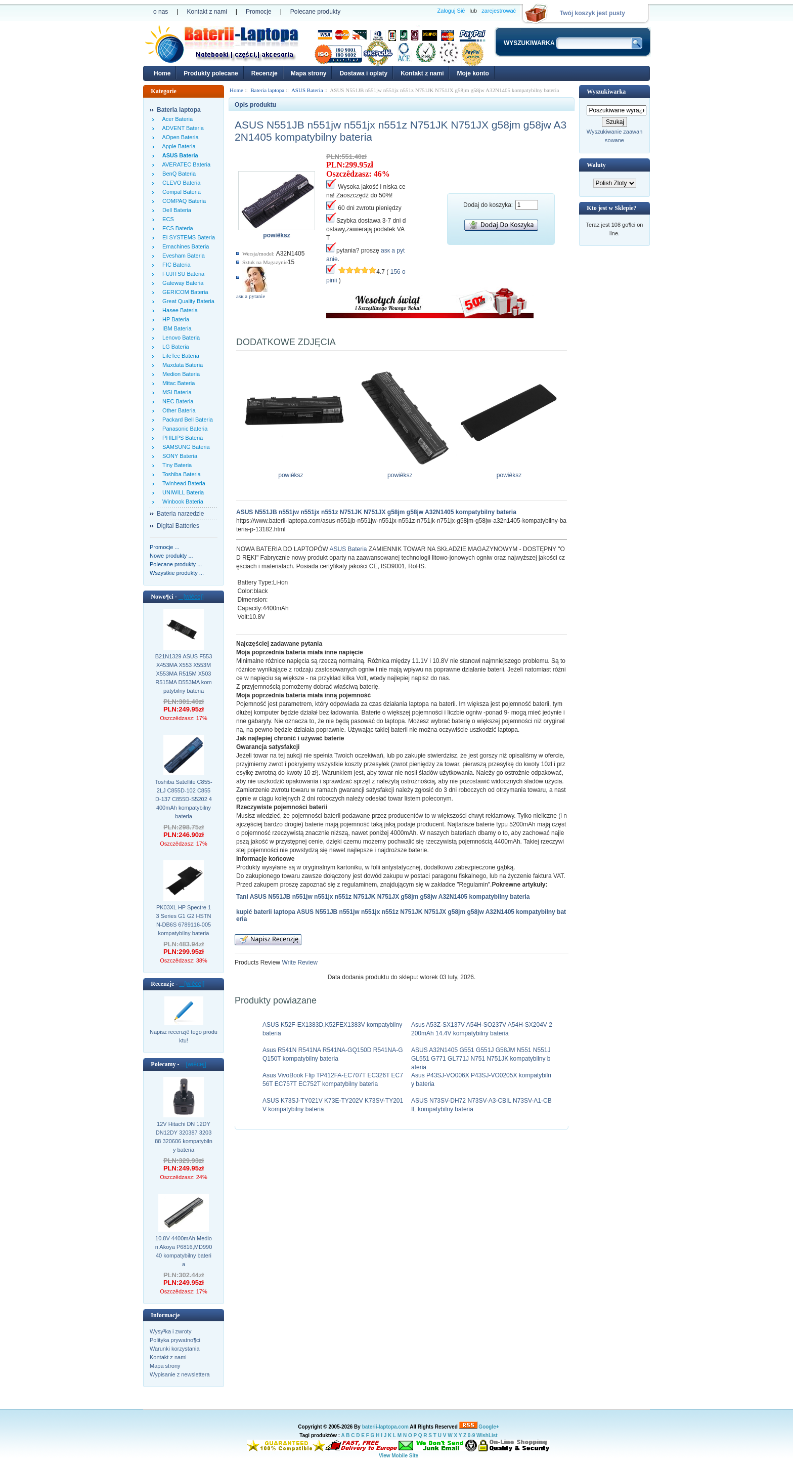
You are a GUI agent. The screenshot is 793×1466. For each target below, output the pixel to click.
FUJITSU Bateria (181, 274)
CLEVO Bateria (179, 183)
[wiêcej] (191, 596)
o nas (160, 11)
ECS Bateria (176, 228)
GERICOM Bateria (183, 292)
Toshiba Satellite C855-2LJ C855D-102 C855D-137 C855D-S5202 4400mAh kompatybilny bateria (183, 799)
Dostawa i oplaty (363, 73)
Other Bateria (177, 410)
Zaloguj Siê (451, 11)
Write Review (299, 962)
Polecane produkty (315, 11)
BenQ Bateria (177, 174)
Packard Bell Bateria (186, 419)
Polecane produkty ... (176, 564)
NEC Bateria (176, 401)
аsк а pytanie (250, 296)
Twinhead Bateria (182, 483)
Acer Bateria (176, 119)
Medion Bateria (179, 374)
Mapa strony (309, 73)
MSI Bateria (175, 392)
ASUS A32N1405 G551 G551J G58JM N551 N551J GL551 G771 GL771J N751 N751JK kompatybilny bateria (481, 1058)
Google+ (488, 1427)
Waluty (596, 165)
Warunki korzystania (175, 1349)
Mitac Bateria (177, 383)
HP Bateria (174, 319)
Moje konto (473, 73)
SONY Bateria (178, 456)
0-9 (471, 1435)
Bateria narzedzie (180, 513)
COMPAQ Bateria (182, 201)
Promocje (259, 11)
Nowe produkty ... (171, 556)
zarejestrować (498, 11)
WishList (487, 1435)
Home (162, 73)
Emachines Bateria (184, 246)
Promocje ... (165, 547)
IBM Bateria (175, 328)
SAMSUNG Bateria (184, 447)
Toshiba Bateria (180, 474)
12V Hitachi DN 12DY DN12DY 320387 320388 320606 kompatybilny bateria (183, 1137)
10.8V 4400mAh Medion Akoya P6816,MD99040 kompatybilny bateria (183, 1251)
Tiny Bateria (175, 465)
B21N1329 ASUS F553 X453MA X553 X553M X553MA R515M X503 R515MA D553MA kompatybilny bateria (183, 673)
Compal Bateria (180, 192)
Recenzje (264, 73)
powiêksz (293, 472)
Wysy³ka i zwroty (170, 1331)
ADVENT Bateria (181, 128)
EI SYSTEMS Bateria (187, 237)
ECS (166, 219)
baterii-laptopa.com (385, 1427)
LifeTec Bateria (179, 356)
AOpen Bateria (179, 137)
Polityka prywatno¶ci (175, 1340)
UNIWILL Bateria (181, 492)
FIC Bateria (175, 265)
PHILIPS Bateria (181, 438)
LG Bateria (174, 347)
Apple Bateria (177, 146)
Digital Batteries (178, 525)
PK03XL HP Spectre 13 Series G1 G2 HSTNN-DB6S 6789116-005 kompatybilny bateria (183, 920)
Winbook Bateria (181, 501)
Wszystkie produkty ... (177, 573)
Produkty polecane (211, 73)
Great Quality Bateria (186, 301)
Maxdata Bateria (181, 365)
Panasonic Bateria (183, 429)
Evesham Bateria (182, 256)
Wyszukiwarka (606, 91)
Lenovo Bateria (179, 337)
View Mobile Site (398, 1455)
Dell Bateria (175, 210)
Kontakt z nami (207, 11)
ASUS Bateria (348, 549)
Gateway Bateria (181, 283)
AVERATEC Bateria (184, 164)
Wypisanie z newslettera (180, 1374)
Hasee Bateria (178, 310)
